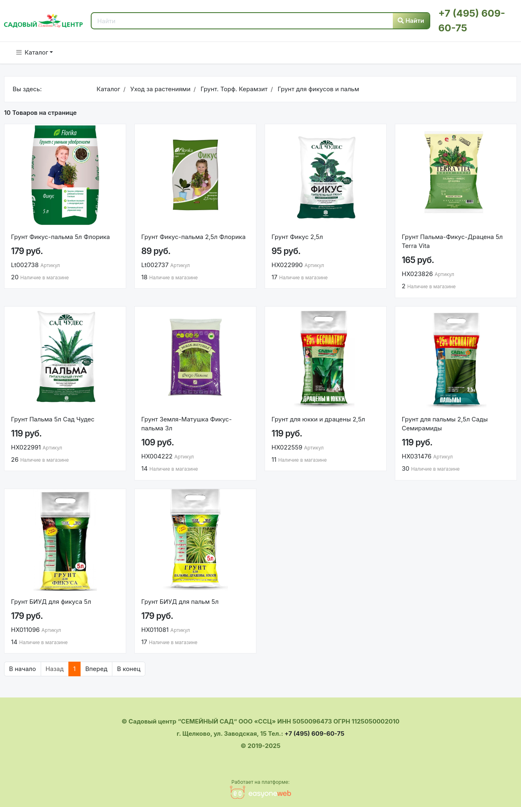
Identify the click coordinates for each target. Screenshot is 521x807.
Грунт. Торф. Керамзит (233, 89)
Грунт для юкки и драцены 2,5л (318, 419)
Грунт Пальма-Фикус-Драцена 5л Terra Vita (452, 241)
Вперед (96, 669)
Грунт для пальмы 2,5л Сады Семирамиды (445, 423)
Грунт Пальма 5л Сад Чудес (52, 419)
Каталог (32, 52)
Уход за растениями (159, 89)
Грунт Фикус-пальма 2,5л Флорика (193, 237)
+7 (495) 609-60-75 (314, 733)
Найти (411, 20)
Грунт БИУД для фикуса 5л (51, 601)
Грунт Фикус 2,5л (297, 237)
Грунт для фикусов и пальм (317, 89)
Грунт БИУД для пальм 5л (180, 601)
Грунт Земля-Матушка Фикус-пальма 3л (186, 423)
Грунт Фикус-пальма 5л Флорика (60, 237)
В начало (22, 669)
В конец (128, 669)
